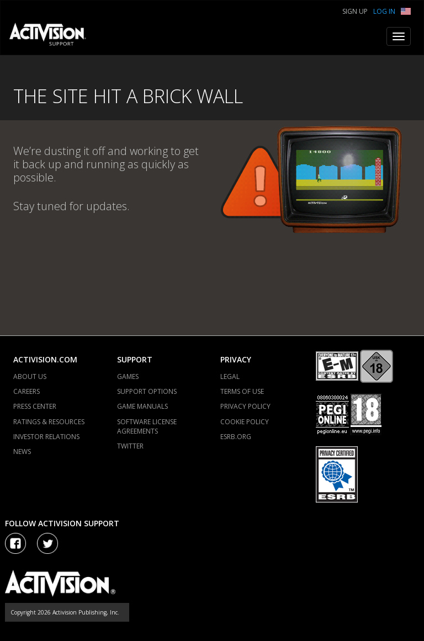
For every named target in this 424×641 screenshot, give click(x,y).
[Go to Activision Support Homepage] (53, 36)
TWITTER (130, 446)
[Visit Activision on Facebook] (15, 543)
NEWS (22, 451)
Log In (384, 11)
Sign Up (355, 11)
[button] (406, 10)
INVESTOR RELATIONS (46, 436)
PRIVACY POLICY (245, 406)
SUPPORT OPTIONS (147, 391)
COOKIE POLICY (244, 421)
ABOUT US (29, 376)
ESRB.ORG (235, 436)
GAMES (128, 376)
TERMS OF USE (242, 391)
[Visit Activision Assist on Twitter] (47, 543)
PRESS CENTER (34, 406)
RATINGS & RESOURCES (48, 421)
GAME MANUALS (142, 406)
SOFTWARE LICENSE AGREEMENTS (147, 426)
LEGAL (230, 376)
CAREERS (26, 391)
